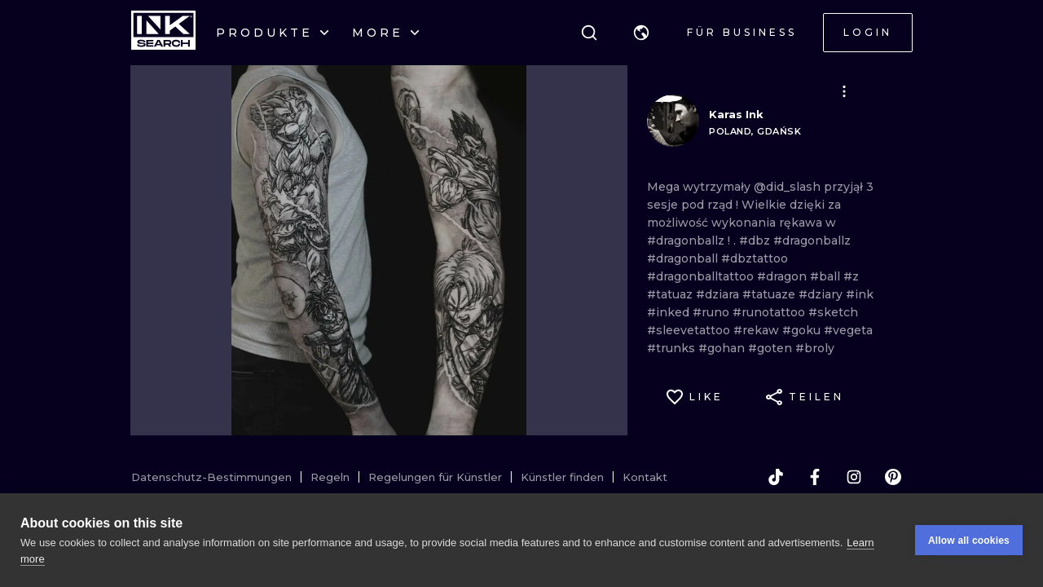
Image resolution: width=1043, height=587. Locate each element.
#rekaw (757, 330)
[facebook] (814, 477)
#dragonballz (687, 240)
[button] (641, 32)
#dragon (783, 276)
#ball (826, 276)
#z (851, 276)
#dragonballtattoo (702, 276)
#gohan (723, 348)
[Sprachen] (641, 32)
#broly (814, 348)
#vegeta (848, 330)
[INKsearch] (163, 32)
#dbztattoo (754, 258)
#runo (713, 312)
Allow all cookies (969, 540)
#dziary (822, 294)
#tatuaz (671, 294)
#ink (860, 294)
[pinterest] (893, 477)
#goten (771, 348)
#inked (670, 312)
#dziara (719, 294)
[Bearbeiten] (844, 91)
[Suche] (589, 32)
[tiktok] (775, 477)
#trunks (672, 348)
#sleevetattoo (690, 330)
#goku (803, 330)
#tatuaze (770, 294)
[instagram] (854, 477)
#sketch (833, 312)
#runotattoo (770, 312)
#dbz (756, 240)
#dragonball (684, 258)
